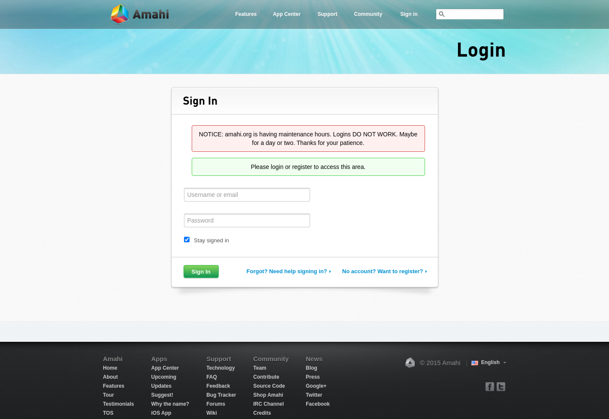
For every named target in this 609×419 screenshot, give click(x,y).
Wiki (211, 413)
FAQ (211, 377)
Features (245, 14)
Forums (215, 404)
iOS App (161, 413)
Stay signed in (211, 240)
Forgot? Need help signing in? (287, 271)
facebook (490, 386)
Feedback (218, 386)
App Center (287, 14)
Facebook (318, 404)
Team (259, 368)
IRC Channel (268, 404)
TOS (108, 413)
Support (328, 14)
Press (313, 377)
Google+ (316, 386)
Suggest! (162, 395)
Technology (220, 368)
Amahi (140, 14)
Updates (161, 386)
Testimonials (118, 404)
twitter (500, 386)
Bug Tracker (221, 395)
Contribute (266, 377)
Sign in (409, 14)
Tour (108, 395)
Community (368, 14)
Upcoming (163, 377)
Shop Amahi (268, 395)
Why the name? (170, 404)
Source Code (269, 386)
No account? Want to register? (382, 271)
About (110, 377)
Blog (311, 368)
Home (110, 368)
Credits (262, 413)
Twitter (314, 395)
